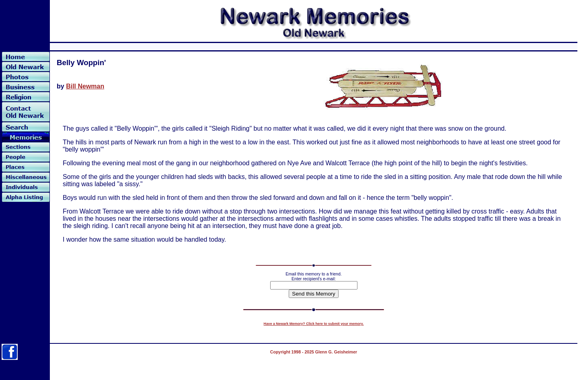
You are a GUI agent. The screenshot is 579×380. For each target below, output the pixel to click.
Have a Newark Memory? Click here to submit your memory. (314, 324)
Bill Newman (85, 86)
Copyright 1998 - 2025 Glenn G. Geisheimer (313, 351)
